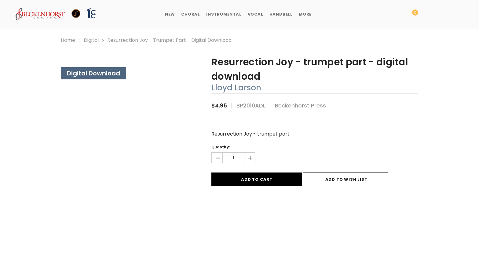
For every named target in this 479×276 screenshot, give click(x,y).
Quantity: (220, 147)
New (170, 14)
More (305, 14)
